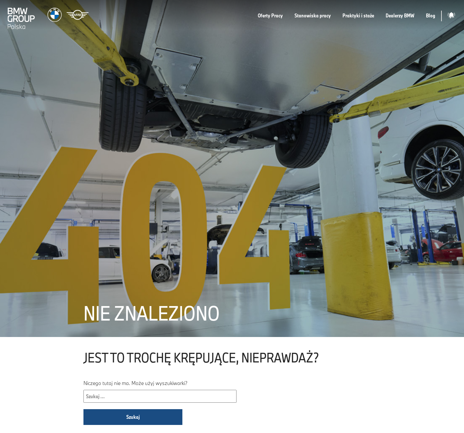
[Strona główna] (49, 16)
